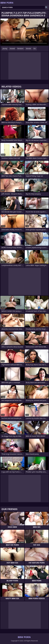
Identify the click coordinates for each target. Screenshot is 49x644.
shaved (12, 48)
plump (5, 48)
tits (34, 48)
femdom (20, 48)
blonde (28, 48)
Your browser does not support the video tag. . (24, 32)
